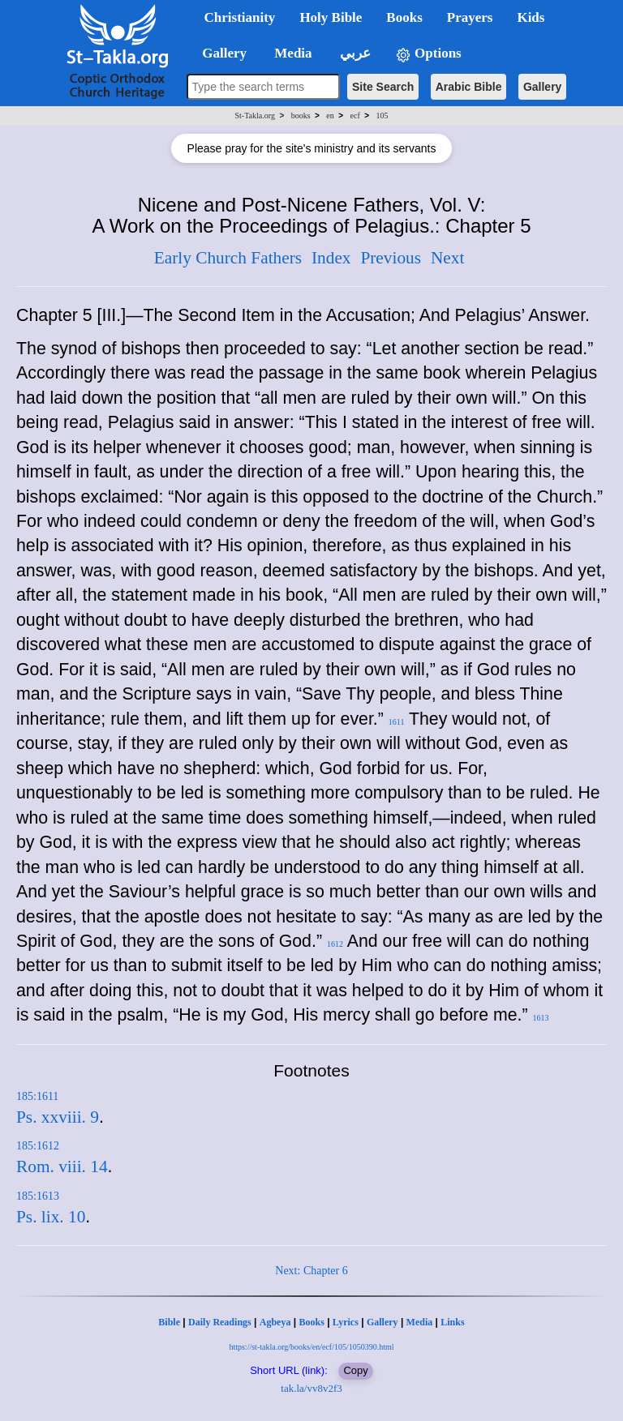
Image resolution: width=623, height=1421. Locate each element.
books (301, 115)
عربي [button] (354, 53)
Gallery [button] (219, 53)
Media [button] (291, 53)
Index (331, 258)
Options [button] (428, 53)
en (329, 115)
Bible (169, 1322)
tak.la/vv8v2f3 (311, 1388)
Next (447, 258)
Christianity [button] (240, 17)
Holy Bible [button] (330, 17)
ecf (355, 115)
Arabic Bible (469, 86)
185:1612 (37, 1146)
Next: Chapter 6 (311, 1271)
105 (382, 115)
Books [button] (404, 17)
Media (419, 1322)
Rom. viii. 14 (62, 1166)
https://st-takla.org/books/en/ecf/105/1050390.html (311, 1346)
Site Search (383, 86)
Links (452, 1322)
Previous (390, 258)
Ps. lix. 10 (50, 1216)
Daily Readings (219, 1322)
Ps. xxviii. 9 (57, 1117)
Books (311, 1322)
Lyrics (346, 1322)
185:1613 (37, 1196)
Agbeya (275, 1322)
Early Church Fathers (228, 258)
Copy (355, 1370)
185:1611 (37, 1096)
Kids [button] (530, 17)
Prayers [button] (470, 17)
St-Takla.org (255, 115)
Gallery (542, 86)
